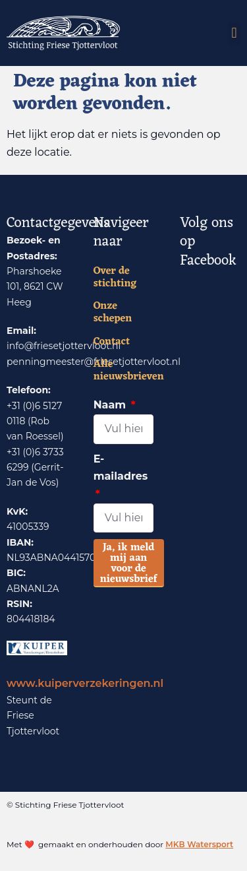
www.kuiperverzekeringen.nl (85, 683)
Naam (111, 405)
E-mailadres (121, 468)
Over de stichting (115, 277)
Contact (112, 342)
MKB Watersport (199, 844)
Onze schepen (113, 312)
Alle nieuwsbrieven (124, 370)
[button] (234, 33)
